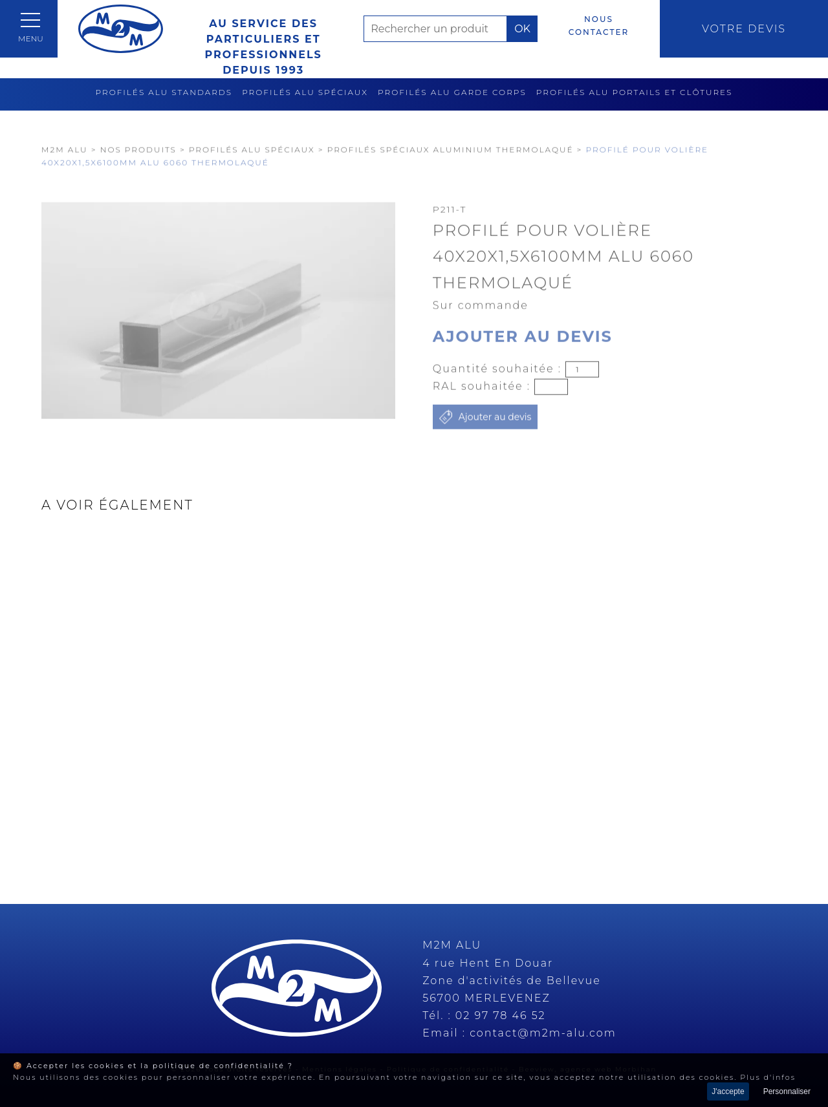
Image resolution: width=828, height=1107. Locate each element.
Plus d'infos (768, 1077)
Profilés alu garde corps (452, 92)
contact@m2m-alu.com (543, 1033)
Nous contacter (599, 25)
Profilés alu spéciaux (305, 92)
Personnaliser (787, 1091)
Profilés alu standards (164, 92)
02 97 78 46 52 (500, 1015)
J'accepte (728, 1091)
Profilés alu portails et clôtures (634, 92)
